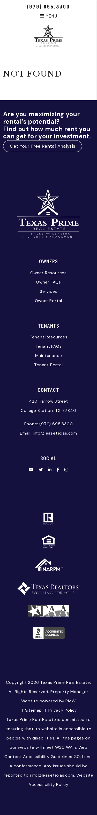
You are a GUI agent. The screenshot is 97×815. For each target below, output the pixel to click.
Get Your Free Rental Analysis (42, 146)
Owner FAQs (48, 282)
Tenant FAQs (48, 346)
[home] (48, 35)
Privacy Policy (62, 710)
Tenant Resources (49, 337)
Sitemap (33, 710)
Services (48, 291)
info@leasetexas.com (55, 433)
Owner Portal (48, 300)
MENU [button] (48, 16)
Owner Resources (48, 273)
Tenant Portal (48, 365)
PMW (70, 701)
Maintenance (48, 355)
